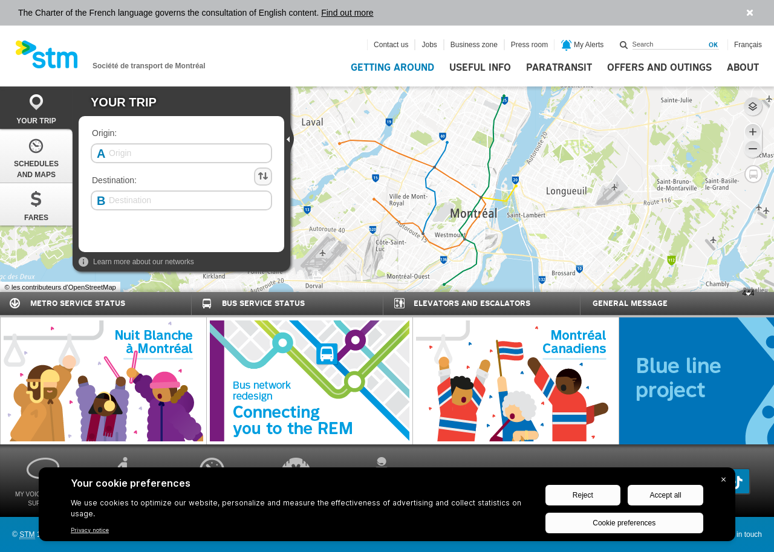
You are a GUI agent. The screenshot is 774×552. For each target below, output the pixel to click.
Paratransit (559, 67)
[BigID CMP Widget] (387, 507)
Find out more (347, 13)
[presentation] (291, 138)
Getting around (392, 67)
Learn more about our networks (136, 262)
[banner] (110, 58)
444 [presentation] (743, 294)
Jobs (429, 45)
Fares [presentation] (36, 205)
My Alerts (582, 45)
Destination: (114, 180)
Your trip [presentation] (36, 109)
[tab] (36, 107)
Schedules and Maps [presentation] (36, 157)
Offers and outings (659, 67)
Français (748, 45)
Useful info (480, 67)
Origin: (104, 133)
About (743, 67)
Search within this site (624, 45)
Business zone (474, 45)
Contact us (391, 45)
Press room (529, 45)
